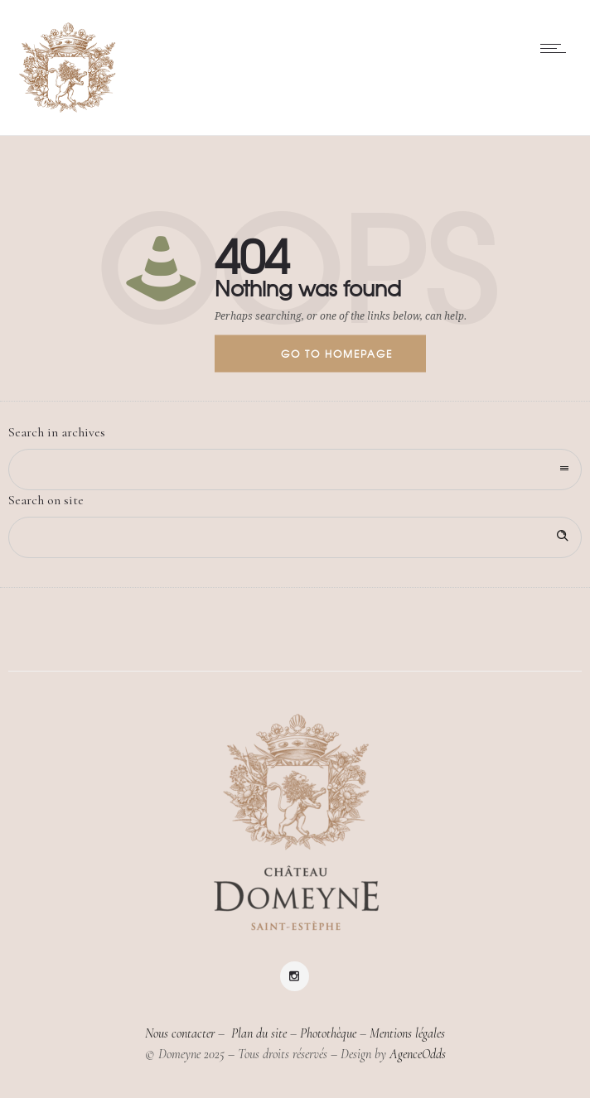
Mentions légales (407, 1033)
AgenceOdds (417, 1054)
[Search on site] (295, 537)
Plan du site (257, 1033)
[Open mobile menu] (556, 48)
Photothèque (328, 1033)
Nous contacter (180, 1033)
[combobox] (295, 469)
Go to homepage (337, 353)
